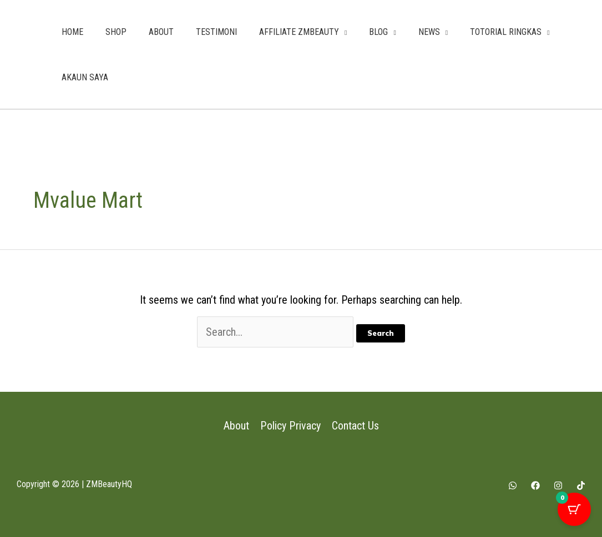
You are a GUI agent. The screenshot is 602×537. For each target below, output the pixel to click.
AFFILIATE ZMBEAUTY (299, 32)
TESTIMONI (216, 32)
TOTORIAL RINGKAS (506, 32)
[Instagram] (558, 485)
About (237, 425)
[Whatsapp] (512, 485)
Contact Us (354, 425)
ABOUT (161, 32)
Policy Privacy (290, 425)
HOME (72, 32)
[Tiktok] (580, 485)
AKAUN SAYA (85, 77)
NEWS (429, 32)
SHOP (116, 32)
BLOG (378, 32)
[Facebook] (535, 485)
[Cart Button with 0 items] (574, 509)
